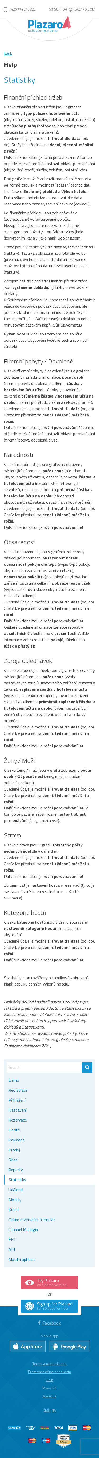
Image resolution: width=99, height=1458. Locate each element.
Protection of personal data (49, 1371)
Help (49, 1380)
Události (15, 1190)
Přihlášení (16, 1100)
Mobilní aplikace (22, 1259)
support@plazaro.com (74, 9)
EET (12, 1239)
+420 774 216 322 (22, 9)
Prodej (14, 1150)
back (8, 53)
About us (49, 1396)
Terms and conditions (49, 1363)
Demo (13, 1080)
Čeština (49, 1410)
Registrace (18, 1090)
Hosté (14, 1130)
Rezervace (17, 1120)
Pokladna (16, 1140)
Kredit (13, 1209)
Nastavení (17, 1110)
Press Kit (49, 1388)
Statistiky (17, 1180)
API (11, 1249)
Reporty (15, 1170)
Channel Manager (23, 1229)
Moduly (14, 1199)
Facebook (49, 1322)
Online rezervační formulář (31, 1219)
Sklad (13, 1160)
